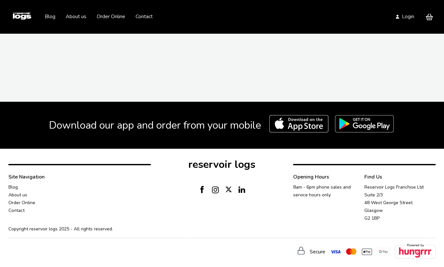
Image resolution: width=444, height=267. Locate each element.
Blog (50, 16)
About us (76, 16)
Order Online (111, 16)
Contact (144, 16)
